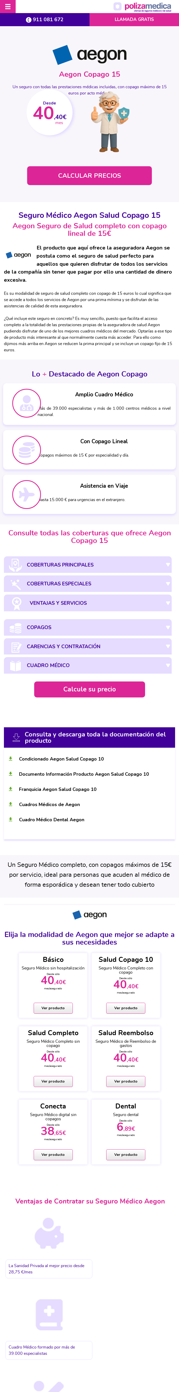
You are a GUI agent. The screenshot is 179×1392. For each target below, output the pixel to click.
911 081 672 (45, 19)
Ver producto (33, 1008)
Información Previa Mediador (132, 1346)
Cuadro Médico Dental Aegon (51, 819)
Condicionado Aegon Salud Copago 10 (61, 758)
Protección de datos (52, 1346)
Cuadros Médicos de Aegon (49, 804)
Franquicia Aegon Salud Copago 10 (58, 789)
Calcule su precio (89, 688)
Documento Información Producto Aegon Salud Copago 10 (84, 773)
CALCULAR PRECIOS (89, 175)
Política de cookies (91, 1346)
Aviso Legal (20, 1346)
